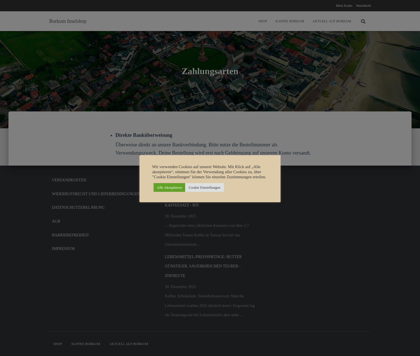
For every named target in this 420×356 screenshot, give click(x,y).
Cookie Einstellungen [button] (204, 187)
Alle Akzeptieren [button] (169, 187)
